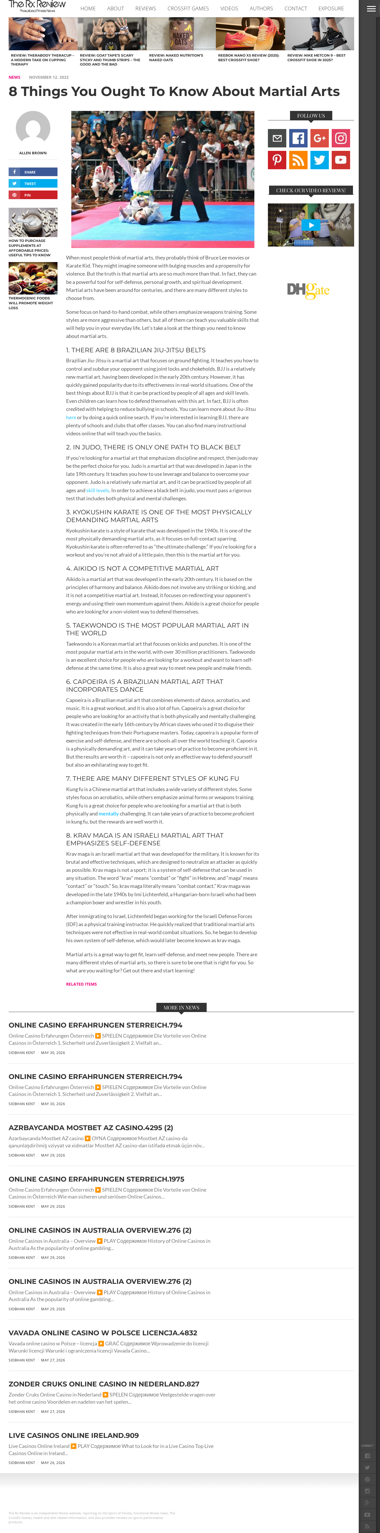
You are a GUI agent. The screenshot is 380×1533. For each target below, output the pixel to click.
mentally (109, 814)
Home (88, 8)
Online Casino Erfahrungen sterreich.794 (96, 1025)
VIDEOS (229, 8)
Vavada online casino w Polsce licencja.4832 (103, 1333)
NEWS (14, 77)
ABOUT (115, 8)
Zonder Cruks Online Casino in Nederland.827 (104, 1384)
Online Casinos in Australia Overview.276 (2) (100, 1230)
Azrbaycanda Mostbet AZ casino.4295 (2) (91, 1128)
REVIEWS (145, 8)
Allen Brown (33, 152)
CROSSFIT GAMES (188, 8)
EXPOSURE (331, 8)
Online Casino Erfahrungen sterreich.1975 (96, 1179)
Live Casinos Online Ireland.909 (74, 1435)
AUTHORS (261, 8)
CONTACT (296, 8)
